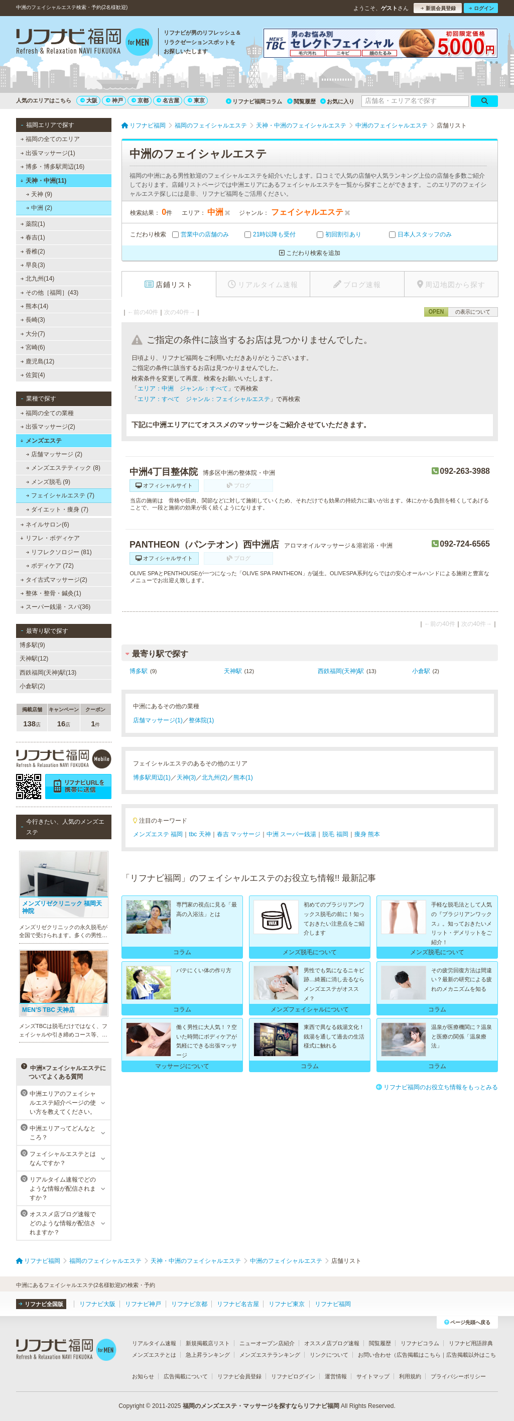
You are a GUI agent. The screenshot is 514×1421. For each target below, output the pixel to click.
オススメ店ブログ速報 (331, 1343)
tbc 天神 (199, 834)
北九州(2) (214, 777)
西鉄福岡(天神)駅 (341, 671)
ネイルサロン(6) (45, 524)
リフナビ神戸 (143, 1304)
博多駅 (139, 671)
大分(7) (33, 333)
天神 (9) (39, 194)
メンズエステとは (154, 1355)
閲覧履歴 (301, 101)
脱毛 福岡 (335, 834)
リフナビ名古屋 (238, 1304)
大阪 (88, 100)
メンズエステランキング (269, 1355)
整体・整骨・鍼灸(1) (51, 593)
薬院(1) (33, 223)
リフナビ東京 (287, 1304)
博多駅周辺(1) (152, 777)
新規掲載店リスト (208, 1343)
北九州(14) (38, 278)
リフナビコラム (420, 1343)
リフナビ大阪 (97, 1304)
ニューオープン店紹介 (267, 1343)
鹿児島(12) (38, 361)
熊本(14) (35, 306)
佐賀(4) (33, 374)
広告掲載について (186, 1376)
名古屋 (168, 100)
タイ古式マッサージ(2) (54, 579)
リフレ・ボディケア (50, 538)
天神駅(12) (34, 658)
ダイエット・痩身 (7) (57, 509)
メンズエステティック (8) (63, 467)
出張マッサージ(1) (48, 153)
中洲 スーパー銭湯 (291, 834)
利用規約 (410, 1376)
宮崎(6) (33, 347)
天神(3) (186, 777)
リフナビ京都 (189, 1304)
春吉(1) (33, 237)
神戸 (114, 100)
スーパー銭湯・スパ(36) (56, 606)
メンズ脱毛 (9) (48, 481)
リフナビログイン (293, 1376)
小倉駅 (421, 671)
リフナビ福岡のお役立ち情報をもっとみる (437, 1087)
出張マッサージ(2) (48, 426)
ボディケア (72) (50, 565)
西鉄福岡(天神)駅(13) (48, 672)
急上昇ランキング (208, 1355)
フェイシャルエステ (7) (60, 495)
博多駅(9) (32, 645)
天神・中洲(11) (43, 180)
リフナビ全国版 (41, 1304)
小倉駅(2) (32, 686)
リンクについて (329, 1355)
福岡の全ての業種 (47, 413)
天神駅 (233, 671)
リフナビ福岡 (333, 1304)
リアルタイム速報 (154, 1343)
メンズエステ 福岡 (158, 834)
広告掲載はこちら (419, 1355)
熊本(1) (243, 777)
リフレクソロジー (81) (59, 552)
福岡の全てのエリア (50, 139)
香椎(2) (33, 251)
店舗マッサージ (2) (54, 454)
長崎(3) (33, 319)
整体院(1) (201, 720)
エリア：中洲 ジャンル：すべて (183, 388)
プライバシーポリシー (458, 1376)
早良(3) (33, 265)
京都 (140, 100)
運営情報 (336, 1376)
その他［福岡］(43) (50, 292)
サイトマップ (373, 1376)
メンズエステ (41, 440)
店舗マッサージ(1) (158, 720)
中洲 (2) (39, 207)
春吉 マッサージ (239, 834)
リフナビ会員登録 (239, 1376)
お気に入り (337, 101)
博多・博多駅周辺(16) (53, 166)
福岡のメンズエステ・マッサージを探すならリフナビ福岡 (261, 1405)
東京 (196, 100)
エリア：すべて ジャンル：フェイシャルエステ (204, 399)
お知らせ (143, 1376)
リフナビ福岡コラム (254, 101)
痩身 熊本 (367, 834)
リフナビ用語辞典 (471, 1343)
